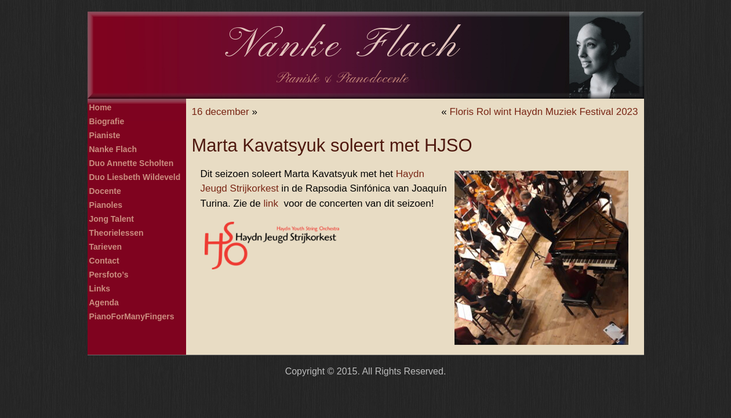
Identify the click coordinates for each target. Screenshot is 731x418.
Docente (105, 191)
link (270, 203)
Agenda (104, 302)
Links (100, 288)
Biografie (107, 121)
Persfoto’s (109, 274)
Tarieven (105, 246)
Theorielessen (116, 232)
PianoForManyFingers (131, 316)
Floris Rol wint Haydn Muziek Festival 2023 (543, 111)
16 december (220, 111)
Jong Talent (111, 219)
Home (100, 107)
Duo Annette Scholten (131, 163)
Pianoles (106, 205)
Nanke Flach (343, 46)
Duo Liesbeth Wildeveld (135, 177)
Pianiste (105, 135)
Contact (104, 260)
